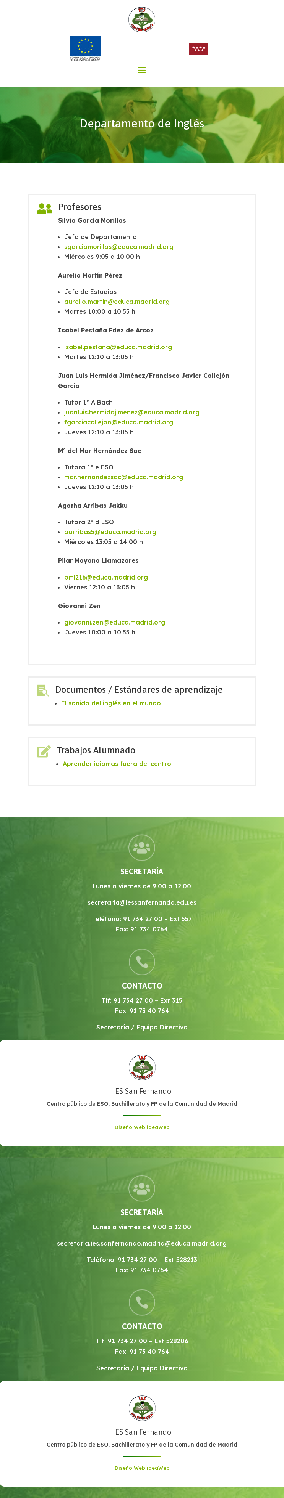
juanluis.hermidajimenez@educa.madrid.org (132, 412)
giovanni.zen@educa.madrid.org (114, 622)
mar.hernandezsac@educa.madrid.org (123, 477)
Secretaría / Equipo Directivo (142, 1027)
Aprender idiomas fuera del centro (117, 763)
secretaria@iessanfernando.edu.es (142, 902)
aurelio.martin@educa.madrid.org (117, 301)
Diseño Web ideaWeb (142, 1127)
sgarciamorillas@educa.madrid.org (119, 246)
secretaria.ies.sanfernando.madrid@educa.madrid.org (142, 1243)
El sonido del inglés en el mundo (111, 703)
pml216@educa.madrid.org (106, 577)
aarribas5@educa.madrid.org (110, 532)
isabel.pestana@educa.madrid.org (118, 347)
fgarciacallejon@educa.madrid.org (118, 422)
